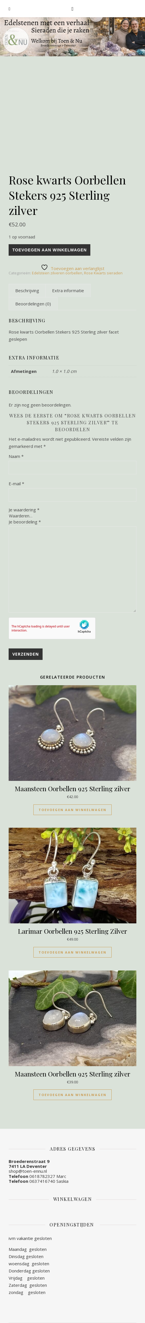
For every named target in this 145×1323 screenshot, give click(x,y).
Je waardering (24, 509)
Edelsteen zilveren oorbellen (57, 273)
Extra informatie (68, 290)
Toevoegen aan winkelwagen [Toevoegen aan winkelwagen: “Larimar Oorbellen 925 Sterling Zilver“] (72, 952)
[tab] (27, 290)
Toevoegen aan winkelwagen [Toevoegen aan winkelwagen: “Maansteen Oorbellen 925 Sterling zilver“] (72, 810)
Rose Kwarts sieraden (103, 273)
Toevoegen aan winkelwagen (49, 250)
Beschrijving (27, 290)
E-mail (16, 483)
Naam (16, 456)
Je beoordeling (25, 522)
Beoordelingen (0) (33, 304)
